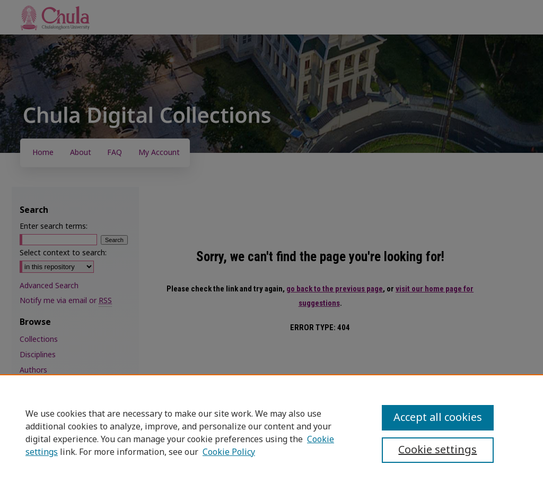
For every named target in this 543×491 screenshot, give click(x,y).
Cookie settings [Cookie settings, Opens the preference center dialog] (437, 450)
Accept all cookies (437, 418)
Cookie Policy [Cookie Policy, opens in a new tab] (229, 452)
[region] (271, 432)
